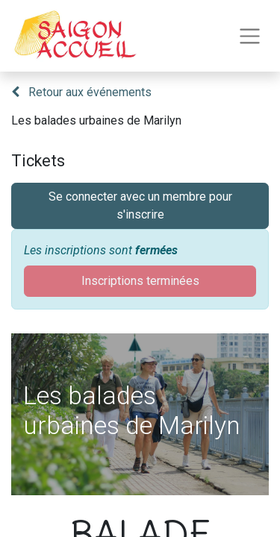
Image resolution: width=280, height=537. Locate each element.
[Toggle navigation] (250, 36)
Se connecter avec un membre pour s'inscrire (140, 205)
